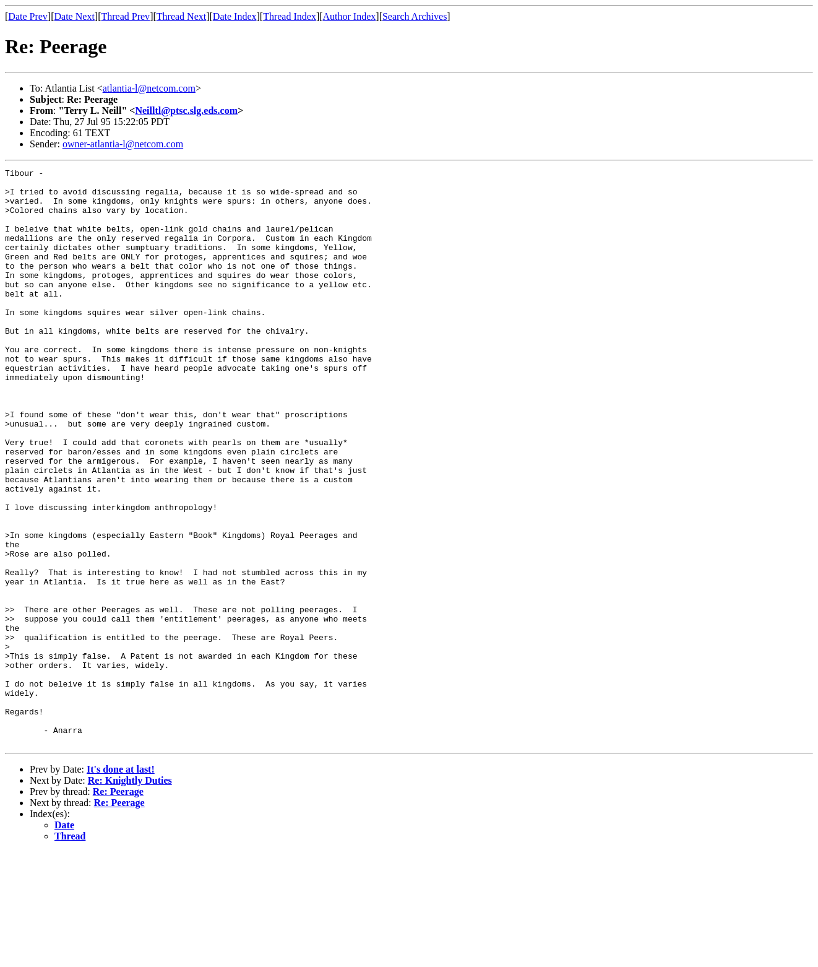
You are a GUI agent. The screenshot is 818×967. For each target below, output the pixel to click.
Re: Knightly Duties (130, 895)
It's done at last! (121, 884)
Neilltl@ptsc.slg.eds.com (186, 110)
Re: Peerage (118, 906)
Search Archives (414, 16)
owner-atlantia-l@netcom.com (122, 144)
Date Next (74, 16)
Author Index (349, 16)
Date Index (235, 16)
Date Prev (28, 16)
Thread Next (181, 16)
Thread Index (289, 16)
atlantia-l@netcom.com (149, 88)
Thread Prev (125, 16)
